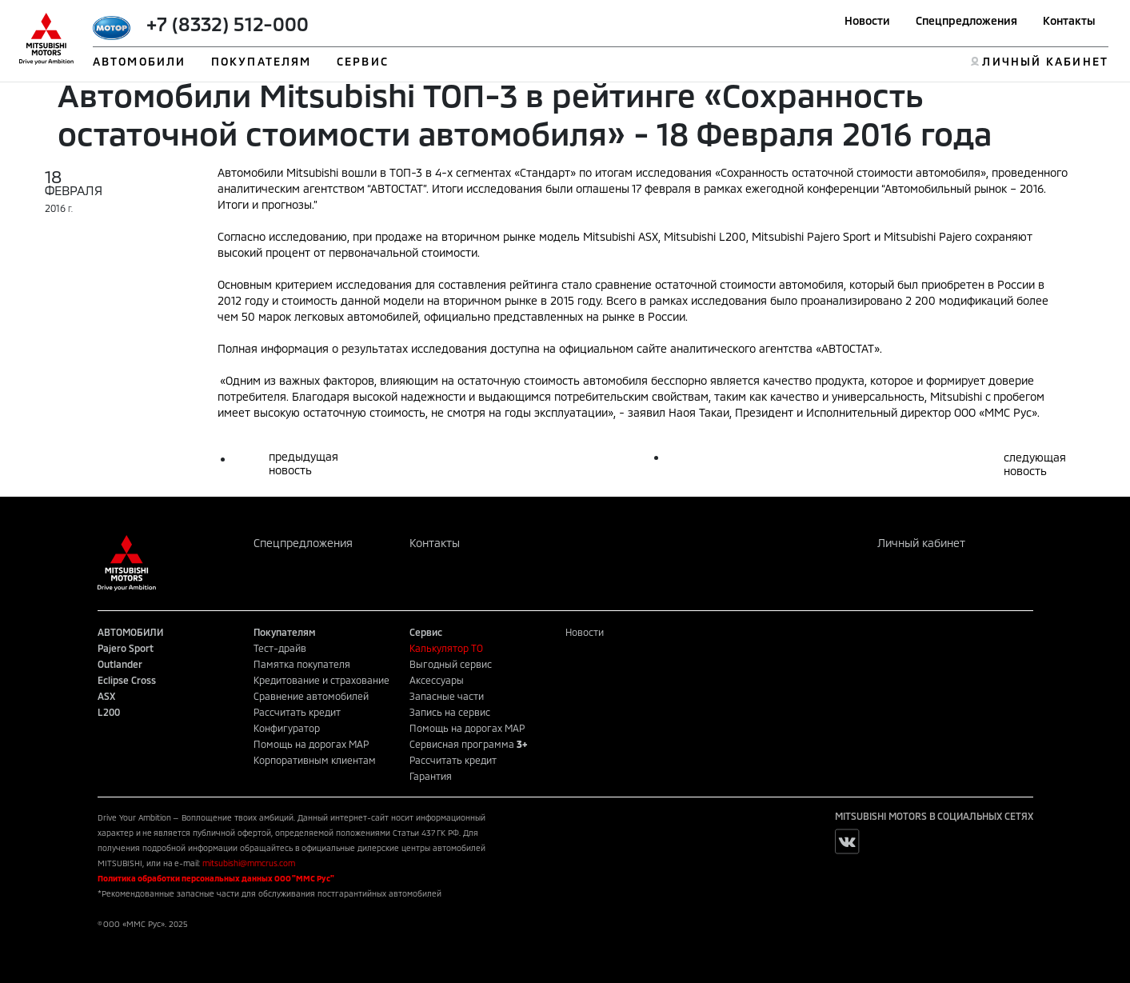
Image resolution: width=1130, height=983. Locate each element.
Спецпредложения (966, 20)
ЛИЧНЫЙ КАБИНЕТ (1045, 61)
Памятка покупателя (302, 663)
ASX (106, 695)
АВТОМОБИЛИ (139, 61)
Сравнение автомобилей (311, 695)
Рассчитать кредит (297, 711)
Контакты (1069, 20)
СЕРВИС (363, 61)
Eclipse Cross (127, 679)
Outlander (120, 663)
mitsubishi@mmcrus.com (248, 863)
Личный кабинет (921, 542)
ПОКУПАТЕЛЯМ (261, 61)
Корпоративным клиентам (315, 759)
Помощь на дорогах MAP (311, 743)
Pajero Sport (126, 647)
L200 (109, 711)
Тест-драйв (280, 647)
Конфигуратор (287, 727)
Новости (867, 20)
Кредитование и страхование (321, 679)
